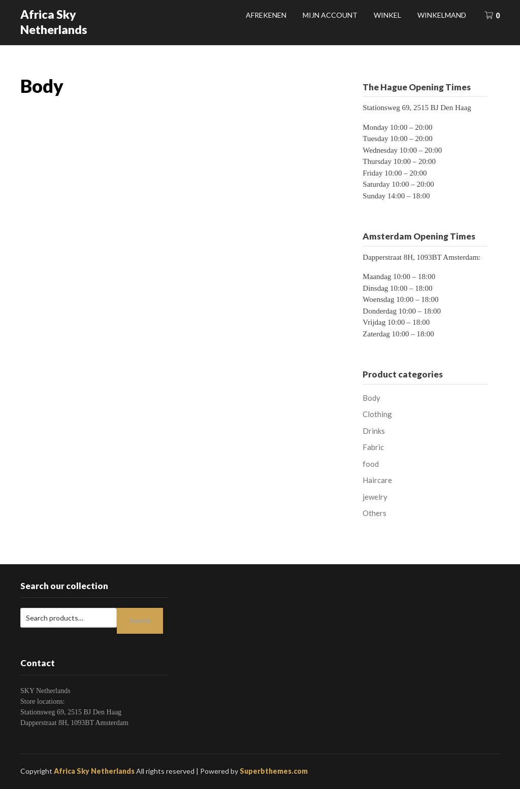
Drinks (374, 430)
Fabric (373, 447)
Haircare (377, 480)
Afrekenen (266, 15)
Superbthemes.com (274, 771)
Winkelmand (441, 15)
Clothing (377, 414)
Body (371, 397)
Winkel (387, 15)
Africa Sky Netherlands (53, 22)
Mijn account (330, 15)
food (371, 463)
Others (374, 513)
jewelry (375, 496)
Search (139, 621)
